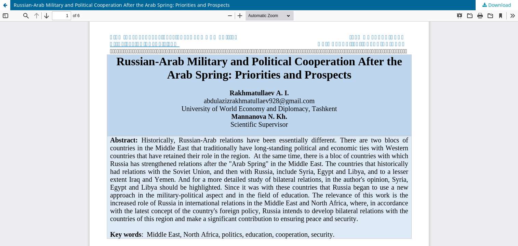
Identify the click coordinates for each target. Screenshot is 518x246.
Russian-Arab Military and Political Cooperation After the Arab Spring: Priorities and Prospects (122, 5)
